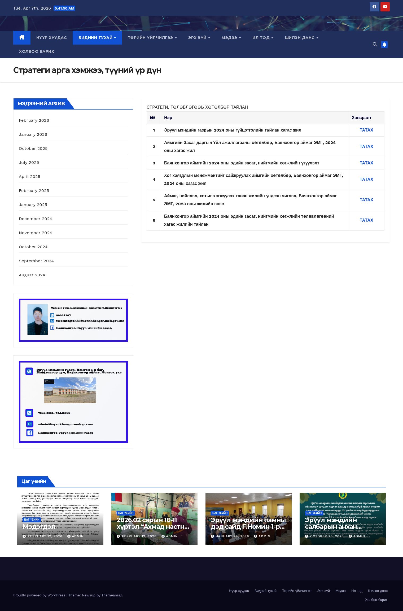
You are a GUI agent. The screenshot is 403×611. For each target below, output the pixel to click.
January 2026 (33, 134)
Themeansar (112, 595)
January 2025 (33, 204)
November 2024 (35, 232)
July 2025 (29, 162)
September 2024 (36, 260)
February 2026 (34, 120)
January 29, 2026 (233, 536)
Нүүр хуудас (51, 37)
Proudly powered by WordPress (40, 595)
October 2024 (33, 246)
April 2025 (29, 176)
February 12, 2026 (46, 536)
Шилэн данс (300, 37)
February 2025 (34, 190)
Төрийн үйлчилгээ (151, 37)
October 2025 (33, 148)
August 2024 (32, 274)
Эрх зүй (198, 37)
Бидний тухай (96, 37)
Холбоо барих (36, 51)
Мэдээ (230, 37)
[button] (375, 44)
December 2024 (35, 218)
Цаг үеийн (31, 519)
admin (75, 536)
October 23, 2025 (327, 536)
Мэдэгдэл (39, 526)
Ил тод (261, 37)
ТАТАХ (366, 146)
